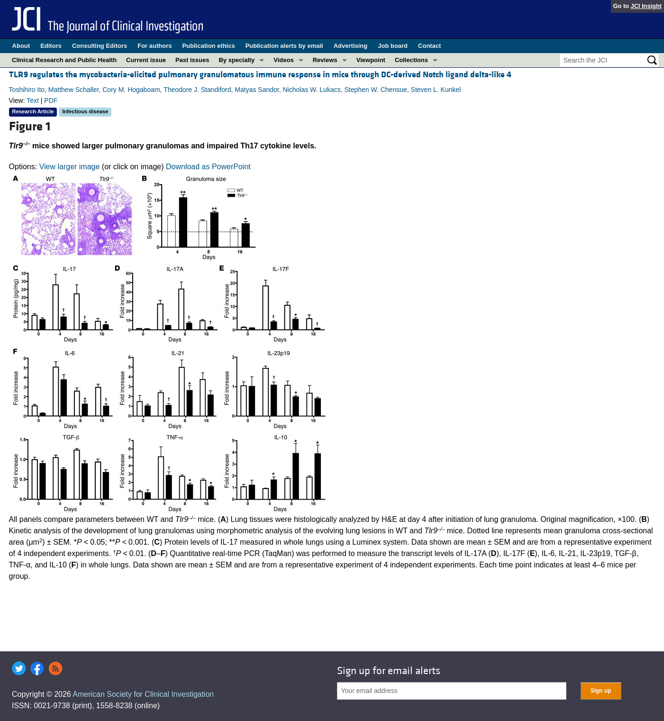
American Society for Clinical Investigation (143, 694)
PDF (50, 100)
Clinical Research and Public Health (64, 60)
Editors (51, 45)
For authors (154, 45)
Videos (283, 60)
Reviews (325, 60)
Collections (411, 60)
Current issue (146, 60)
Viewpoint (370, 60)
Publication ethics (208, 45)
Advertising (351, 45)
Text (33, 100)
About (21, 45)
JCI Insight (646, 5)
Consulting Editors (99, 45)
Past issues (192, 60)
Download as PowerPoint (208, 167)
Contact (429, 45)
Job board (393, 45)
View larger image (69, 167)
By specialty (236, 60)
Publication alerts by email (284, 45)
